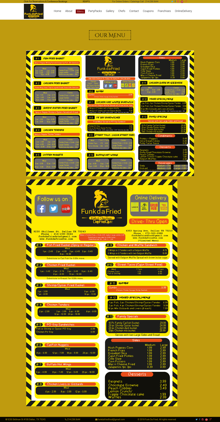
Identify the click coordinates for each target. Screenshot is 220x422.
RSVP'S (86, 1)
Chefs (121, 11)
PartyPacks (95, 11)
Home (57, 11)
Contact (134, 11)
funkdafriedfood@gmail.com (111, 419)
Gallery (110, 11)
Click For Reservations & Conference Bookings (45, 1)
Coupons (148, 11)
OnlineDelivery (183, 11)
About (68, 11)
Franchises (164, 11)
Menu (80, 11)
